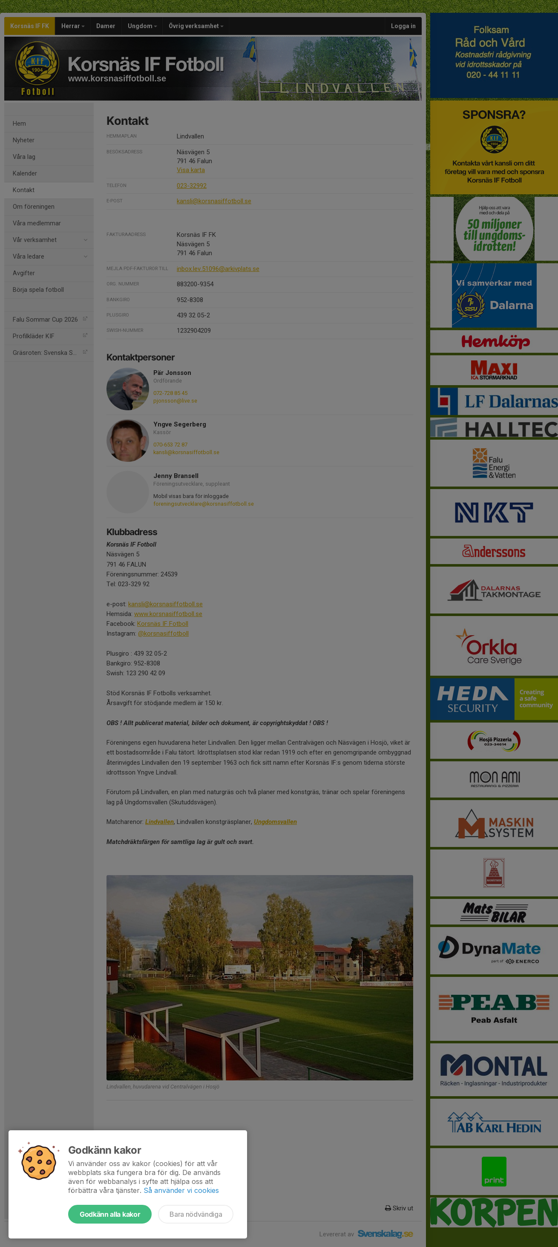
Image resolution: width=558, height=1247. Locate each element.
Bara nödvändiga (196, 1214)
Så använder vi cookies (181, 1190)
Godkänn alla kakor (110, 1214)
